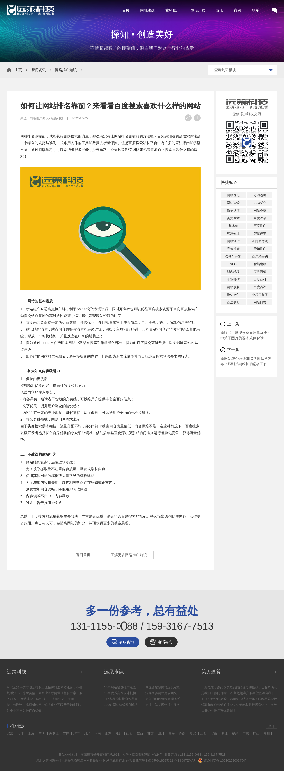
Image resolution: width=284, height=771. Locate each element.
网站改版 (233, 287)
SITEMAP (189, 760)
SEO (233, 264)
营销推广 (172, 10)
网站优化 (233, 195)
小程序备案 (260, 295)
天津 (21, 733)
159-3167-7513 (214, 754)
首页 (125, 10)
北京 (10, 733)
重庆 (42, 733)
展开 (271, 726)
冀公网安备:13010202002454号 (226, 760)
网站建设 (147, 10)
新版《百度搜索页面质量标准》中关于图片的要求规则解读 (245, 335)
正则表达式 (260, 241)
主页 (18, 70)
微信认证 (233, 210)
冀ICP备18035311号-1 (163, 760)
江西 (203, 733)
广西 (256, 733)
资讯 (219, 10)
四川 (161, 733)
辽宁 (76, 733)
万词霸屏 (260, 195)
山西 (129, 733)
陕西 (140, 733)
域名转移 (233, 272)
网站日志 (260, 302)
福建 (235, 733)
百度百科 (260, 279)
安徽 (214, 733)
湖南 (182, 733)
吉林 (66, 733)
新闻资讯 (38, 70)
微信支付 (233, 295)
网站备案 (260, 210)
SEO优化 (259, 203)
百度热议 (260, 287)
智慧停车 (260, 233)
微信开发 (198, 10)
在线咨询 (126, 642)
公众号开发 (233, 256)
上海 (31, 733)
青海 (172, 733)
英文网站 (233, 218)
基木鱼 (233, 226)
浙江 (225, 733)
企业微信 (233, 279)
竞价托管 (233, 249)
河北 (87, 733)
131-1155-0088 (191, 754)
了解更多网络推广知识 (129, 555)
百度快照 (233, 302)
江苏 (119, 733)
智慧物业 (233, 233)
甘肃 (151, 733)
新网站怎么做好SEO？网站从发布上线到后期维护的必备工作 (245, 361)
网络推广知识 (66, 70)
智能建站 (260, 264)
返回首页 (83, 555)
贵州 (266, 733)
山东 (108, 733)
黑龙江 (54, 733)
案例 (237, 10)
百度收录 (260, 218)
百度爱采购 (260, 256)
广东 (246, 733)
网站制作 (233, 241)
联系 (255, 10)
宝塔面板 (260, 272)
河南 (98, 733)
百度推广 (260, 226)
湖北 (193, 733)
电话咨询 (165, 642)
